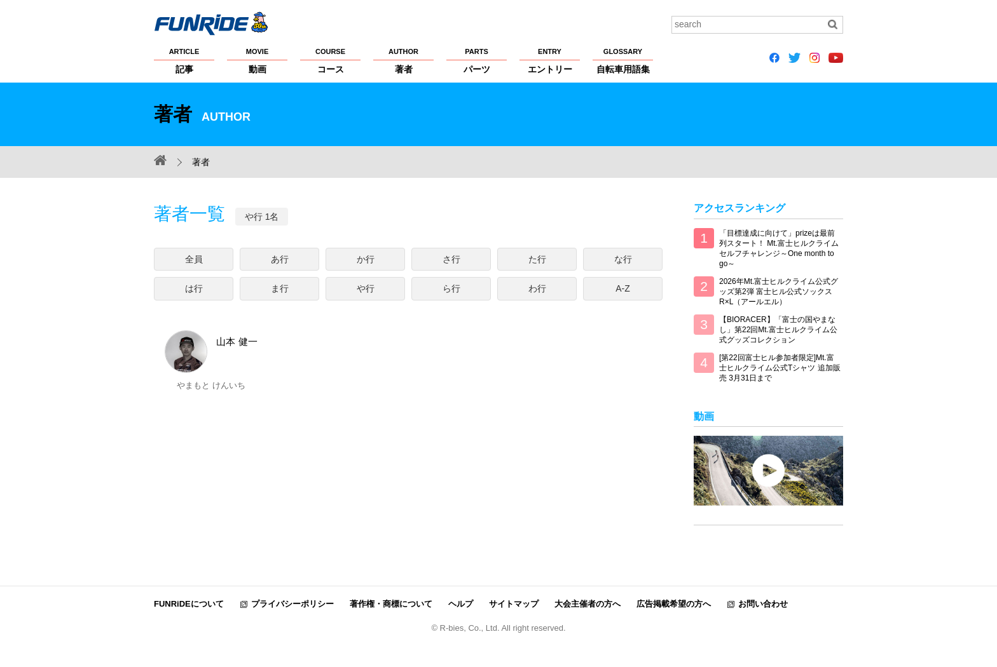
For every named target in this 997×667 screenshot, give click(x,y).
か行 (366, 259)
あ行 (280, 259)
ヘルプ (460, 604)
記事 (184, 60)
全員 (194, 259)
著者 (403, 60)
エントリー (549, 60)
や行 (366, 288)
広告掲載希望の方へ (673, 604)
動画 (257, 60)
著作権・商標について (391, 604)
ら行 (451, 288)
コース (330, 60)
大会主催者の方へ (587, 604)
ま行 (280, 288)
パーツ (476, 60)
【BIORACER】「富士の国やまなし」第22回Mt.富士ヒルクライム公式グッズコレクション (778, 329)
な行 (623, 259)
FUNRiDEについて (189, 604)
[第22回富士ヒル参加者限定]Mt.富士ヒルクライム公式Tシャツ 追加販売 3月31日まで (780, 367)
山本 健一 (211, 399)
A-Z (622, 288)
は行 (194, 288)
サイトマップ (514, 604)
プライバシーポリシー (292, 604)
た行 (537, 259)
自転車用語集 (623, 60)
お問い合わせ (763, 604)
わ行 (537, 288)
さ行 (451, 259)
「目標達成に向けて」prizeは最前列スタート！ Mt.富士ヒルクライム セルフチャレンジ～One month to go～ (779, 248)
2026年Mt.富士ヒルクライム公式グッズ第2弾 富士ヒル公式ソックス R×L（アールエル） (778, 291)
